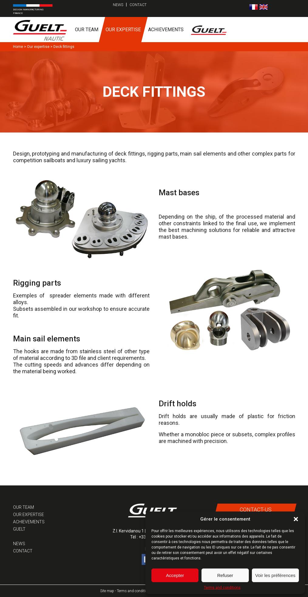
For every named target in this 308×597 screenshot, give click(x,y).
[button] (296, 519)
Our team (86, 29)
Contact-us (256, 509)
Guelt (19, 529)
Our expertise (123, 29)
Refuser (225, 575)
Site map (107, 591)
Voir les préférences (275, 575)
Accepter (175, 575)
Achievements (166, 29)
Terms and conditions (222, 587)
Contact (138, 5)
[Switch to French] (253, 7)
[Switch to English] (263, 7)
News (118, 5)
